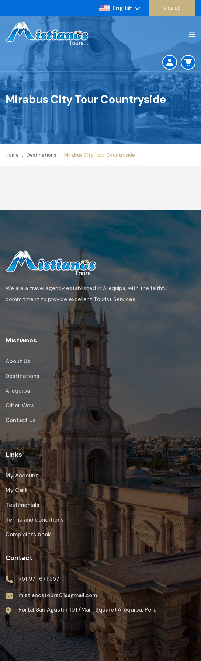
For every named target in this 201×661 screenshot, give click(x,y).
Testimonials (22, 505)
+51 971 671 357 (38, 578)
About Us (18, 361)
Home (12, 155)
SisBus (172, 8)
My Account (22, 475)
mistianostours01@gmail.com (57, 595)
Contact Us (21, 420)
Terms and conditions (35, 519)
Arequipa (18, 390)
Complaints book (28, 534)
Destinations (41, 155)
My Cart (16, 490)
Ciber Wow (20, 405)
